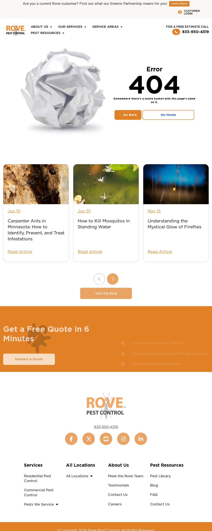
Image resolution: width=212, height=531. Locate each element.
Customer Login (189, 12)
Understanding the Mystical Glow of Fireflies (174, 223)
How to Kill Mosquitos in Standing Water (104, 223)
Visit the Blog (106, 298)
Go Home (168, 115)
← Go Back (128, 115)
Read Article (20, 251)
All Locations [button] (80, 476)
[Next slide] (112, 284)
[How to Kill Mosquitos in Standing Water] (106, 184)
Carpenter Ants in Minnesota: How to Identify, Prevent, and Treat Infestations (36, 229)
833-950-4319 (190, 32)
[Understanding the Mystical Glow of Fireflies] (176, 184)
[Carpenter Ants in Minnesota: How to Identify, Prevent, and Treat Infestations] (36, 184)
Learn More (179, 3)
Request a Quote (29, 364)
